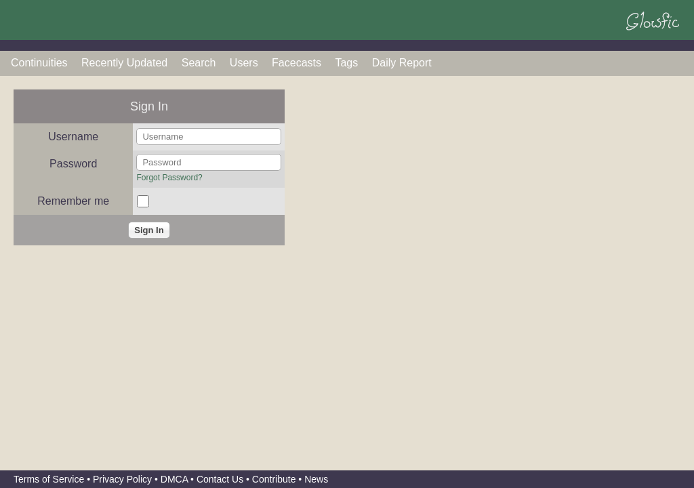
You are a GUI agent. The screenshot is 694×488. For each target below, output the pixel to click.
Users (244, 62)
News (316, 479)
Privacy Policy (122, 479)
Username (73, 136)
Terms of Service (49, 479)
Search (199, 62)
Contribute (274, 479)
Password (73, 163)
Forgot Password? (169, 177)
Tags (346, 62)
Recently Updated (124, 62)
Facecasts (296, 62)
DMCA (174, 479)
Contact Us (220, 479)
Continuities (39, 62)
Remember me (73, 201)
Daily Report (402, 62)
